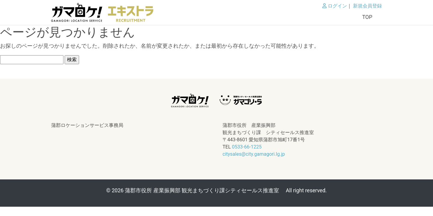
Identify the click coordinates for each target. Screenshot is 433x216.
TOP (367, 17)
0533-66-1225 (247, 147)
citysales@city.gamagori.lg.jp (254, 154)
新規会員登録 (367, 6)
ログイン (334, 6)
